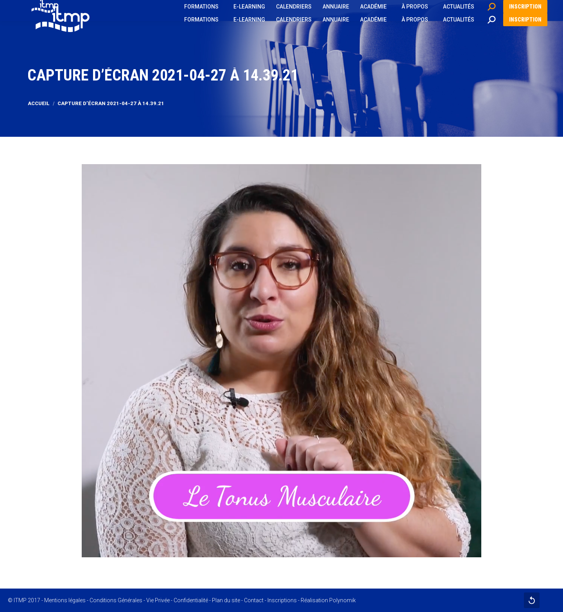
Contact (254, 600)
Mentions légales (65, 600)
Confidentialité (191, 600)
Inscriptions (282, 600)
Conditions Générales (116, 600)
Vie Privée (158, 600)
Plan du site (226, 600)
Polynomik (342, 600)
